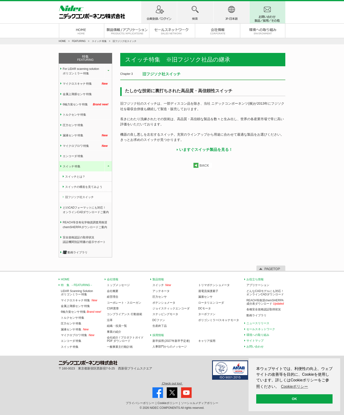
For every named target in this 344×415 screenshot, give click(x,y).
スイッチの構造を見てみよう (83, 187)
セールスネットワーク (172, 31)
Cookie (167, 403)
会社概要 (112, 291)
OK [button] (294, 399)
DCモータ (204, 308)
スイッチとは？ (75, 176)
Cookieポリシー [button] (294, 386)
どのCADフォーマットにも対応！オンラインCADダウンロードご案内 (86, 210)
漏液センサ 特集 (87, 135)
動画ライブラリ (75, 253)
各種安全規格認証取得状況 (263, 309)
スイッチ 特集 (71, 166)
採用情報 (158, 335)
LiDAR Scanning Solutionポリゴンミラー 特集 (77, 292)
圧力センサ (159, 296)
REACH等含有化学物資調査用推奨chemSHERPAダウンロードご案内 (85, 225)
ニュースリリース (257, 323)
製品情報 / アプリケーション (126, 31)
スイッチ (158, 285)
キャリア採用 (206, 341)
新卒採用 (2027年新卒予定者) (171, 341)
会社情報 (217, 31)
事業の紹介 (114, 331)
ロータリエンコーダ (211, 302)
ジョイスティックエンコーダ (171, 308)
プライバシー (140, 403)
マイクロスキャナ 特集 (87, 84)
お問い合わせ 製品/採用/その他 (267, 12)
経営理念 (112, 296)
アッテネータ (161, 291)
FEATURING (79, 41)
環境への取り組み (262, 31)
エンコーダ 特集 (73, 156)
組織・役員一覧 (117, 326)
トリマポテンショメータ (214, 285)
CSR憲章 (113, 308)
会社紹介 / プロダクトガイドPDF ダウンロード (125, 339)
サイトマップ (255, 340)
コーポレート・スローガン (124, 302)
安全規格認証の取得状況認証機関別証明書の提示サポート (84, 240)
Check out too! (172, 383)
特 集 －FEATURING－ (77, 285)
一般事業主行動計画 (120, 346)
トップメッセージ (118, 285)
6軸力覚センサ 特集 (87, 104)
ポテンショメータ (163, 302)
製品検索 (195, 12)
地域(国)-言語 (231, 12)
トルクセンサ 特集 (74, 114)
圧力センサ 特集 (73, 125)
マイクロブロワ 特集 (87, 146)
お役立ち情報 (255, 279)
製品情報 (158, 279)
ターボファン (206, 314)
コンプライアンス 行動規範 (124, 314)
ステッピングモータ (165, 314)
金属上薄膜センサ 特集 (77, 94)
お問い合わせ (255, 346)
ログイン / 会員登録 (159, 12)
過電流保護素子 (208, 291)
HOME (81, 31)
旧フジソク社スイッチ (79, 197)
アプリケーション (257, 285)
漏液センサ (205, 296)
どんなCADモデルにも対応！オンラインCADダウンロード (265, 292)
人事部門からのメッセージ (169, 346)
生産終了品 (159, 326)
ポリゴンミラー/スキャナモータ (218, 320)
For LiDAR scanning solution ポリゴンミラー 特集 (81, 71)
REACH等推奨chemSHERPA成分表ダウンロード (265, 302)
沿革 (110, 320)
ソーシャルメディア (199, 403)
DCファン (158, 320)
